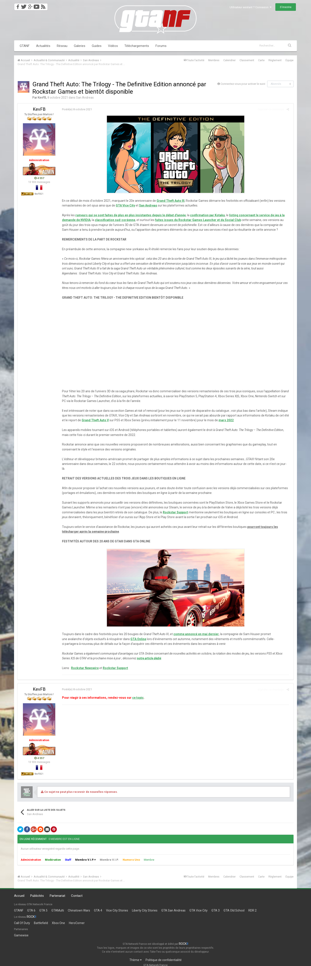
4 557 (39, 178)
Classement (247, 60)
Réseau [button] (62, 46)
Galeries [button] (79, 46)
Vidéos (113, 46)
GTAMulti (57, 905)
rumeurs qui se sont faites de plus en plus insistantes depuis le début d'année (129, 215)
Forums (161, 46)
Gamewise (21, 930)
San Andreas (85, 97)
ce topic (136, 693)
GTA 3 (215, 905)
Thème (135, 955)
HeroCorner (77, 918)
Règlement (275, 60)
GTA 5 (43, 905)
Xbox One (58, 918)
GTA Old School (234, 905)
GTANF (25, 46)
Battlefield (41, 918)
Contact (77, 891)
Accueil (19, 891)
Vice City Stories (117, 905)
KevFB (42, 97)
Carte (261, 60)
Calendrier (229, 60)
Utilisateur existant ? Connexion (250, 7)
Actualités (43, 46)
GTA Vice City (198, 905)
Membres (213, 60)
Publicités (37, 891)
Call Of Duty (22, 918)
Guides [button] (97, 46)
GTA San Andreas (173, 905)
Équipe (290, 60)
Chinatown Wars (79, 905)
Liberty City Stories (144, 905)
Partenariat (57, 891)
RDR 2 (252, 905)
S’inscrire (285, 7)
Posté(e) (76, 109)
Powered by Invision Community (155, 964)
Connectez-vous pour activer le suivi (243, 83)
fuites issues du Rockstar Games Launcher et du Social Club (197, 220)
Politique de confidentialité (164, 955)
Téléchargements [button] (136, 46)
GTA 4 (98, 905)
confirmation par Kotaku (206, 215)
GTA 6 (31, 905)
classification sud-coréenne (114, 220)
